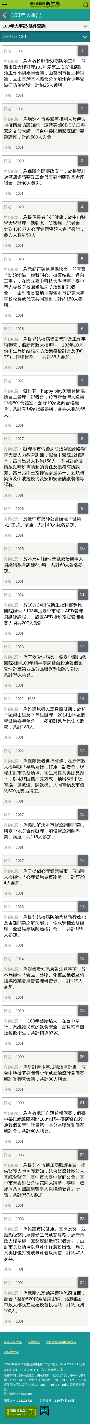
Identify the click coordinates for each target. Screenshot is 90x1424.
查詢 (85, 4)
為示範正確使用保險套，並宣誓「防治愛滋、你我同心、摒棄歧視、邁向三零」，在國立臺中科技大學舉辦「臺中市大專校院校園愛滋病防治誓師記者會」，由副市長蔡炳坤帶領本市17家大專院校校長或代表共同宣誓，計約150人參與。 (45, 287)
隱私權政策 (11, 1352)
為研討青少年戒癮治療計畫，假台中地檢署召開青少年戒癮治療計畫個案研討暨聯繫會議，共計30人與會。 (45, 1072)
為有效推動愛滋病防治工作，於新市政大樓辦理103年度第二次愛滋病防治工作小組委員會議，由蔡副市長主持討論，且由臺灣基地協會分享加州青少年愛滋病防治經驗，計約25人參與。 (45, 73)
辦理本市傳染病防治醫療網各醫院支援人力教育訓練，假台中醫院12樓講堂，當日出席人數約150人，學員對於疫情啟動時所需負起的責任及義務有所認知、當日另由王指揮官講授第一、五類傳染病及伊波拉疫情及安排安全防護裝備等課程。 (45, 466)
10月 (22, 36)
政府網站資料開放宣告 (61, 1342)
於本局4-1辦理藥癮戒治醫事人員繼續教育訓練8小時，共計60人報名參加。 (43, 564)
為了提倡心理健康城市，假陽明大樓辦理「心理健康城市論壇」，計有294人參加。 (45, 876)
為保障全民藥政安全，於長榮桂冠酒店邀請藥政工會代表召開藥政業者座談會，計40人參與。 (45, 177)
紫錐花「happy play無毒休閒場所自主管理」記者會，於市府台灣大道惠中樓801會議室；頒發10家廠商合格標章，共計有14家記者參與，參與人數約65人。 (44, 402)
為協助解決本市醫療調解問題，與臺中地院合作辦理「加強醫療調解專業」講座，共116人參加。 (45, 830)
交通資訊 (34, 1342)
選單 (4, 4)
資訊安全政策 (13, 1342)
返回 (5, 15)
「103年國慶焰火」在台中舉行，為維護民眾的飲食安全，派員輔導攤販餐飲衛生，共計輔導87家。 (44, 1026)
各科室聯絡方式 (52, 1369)
